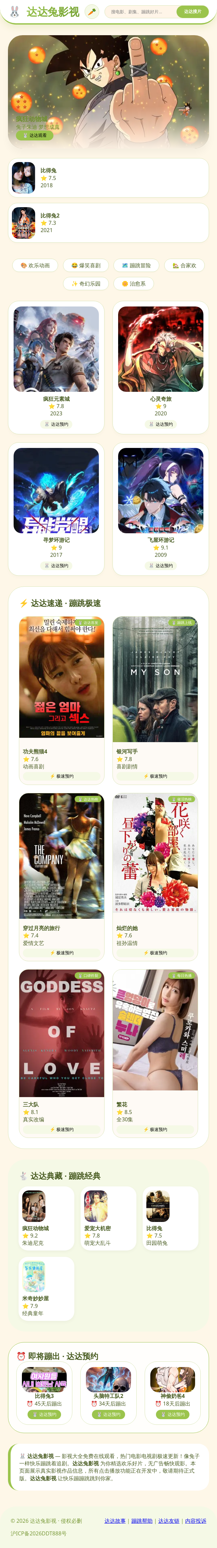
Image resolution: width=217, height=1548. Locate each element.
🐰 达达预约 (56, 424)
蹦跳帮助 (142, 1520)
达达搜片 (192, 11)
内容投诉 (195, 1520)
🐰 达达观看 (35, 135)
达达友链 (169, 1520)
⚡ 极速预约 (62, 776)
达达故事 (115, 1520)
